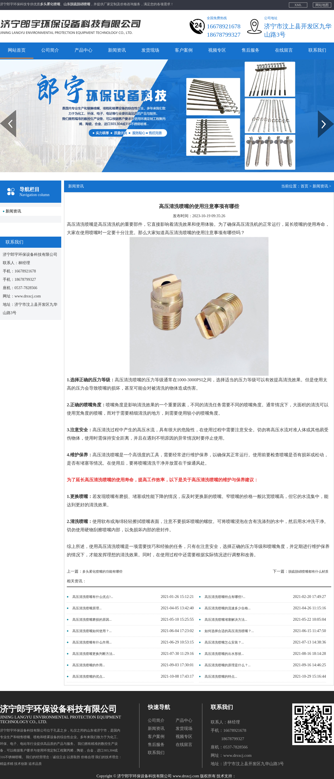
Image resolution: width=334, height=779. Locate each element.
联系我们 (317, 50)
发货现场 (150, 50)
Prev (3, 112)
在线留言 (284, 50)
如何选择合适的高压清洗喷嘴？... (229, 631)
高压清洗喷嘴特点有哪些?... (225, 597)
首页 (304, 186)
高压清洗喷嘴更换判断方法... (93, 654)
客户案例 (184, 50)
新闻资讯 (117, 50)
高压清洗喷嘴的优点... (88, 676)
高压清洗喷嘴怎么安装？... (224, 642)
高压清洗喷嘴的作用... (88, 665)
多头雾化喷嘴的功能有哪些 (102, 571)
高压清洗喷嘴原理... (87, 608)
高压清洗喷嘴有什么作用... (92, 642)
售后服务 (250, 50)
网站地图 (322, 5)
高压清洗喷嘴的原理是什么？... (227, 665)
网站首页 (17, 50)
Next (321, 112)
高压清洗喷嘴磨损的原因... (92, 620)
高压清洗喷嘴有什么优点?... (92, 597)
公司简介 (50, 50)
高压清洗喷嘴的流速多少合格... (227, 608)
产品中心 (83, 50)
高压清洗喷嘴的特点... (221, 676)
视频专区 (217, 50)
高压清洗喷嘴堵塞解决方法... (226, 620)
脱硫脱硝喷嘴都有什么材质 (308, 571)
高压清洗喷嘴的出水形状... (224, 654)
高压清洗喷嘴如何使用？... (92, 631)
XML (298, 5)
